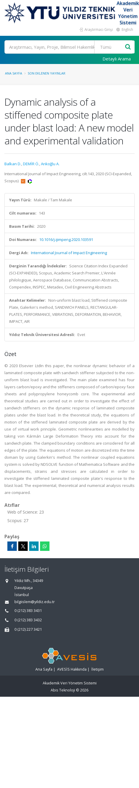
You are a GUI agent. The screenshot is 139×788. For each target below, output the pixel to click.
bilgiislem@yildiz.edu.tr (34, 601)
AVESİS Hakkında (72, 669)
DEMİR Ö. (31, 163)
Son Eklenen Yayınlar (46, 73)
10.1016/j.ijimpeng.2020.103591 (66, 239)
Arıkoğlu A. (50, 163)
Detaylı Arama (116, 59)
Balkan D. (12, 163)
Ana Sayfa (13, 73)
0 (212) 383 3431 (28, 610)
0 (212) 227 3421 (28, 629)
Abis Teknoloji (63, 690)
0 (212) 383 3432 (28, 619)
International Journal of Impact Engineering (69, 252)
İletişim (97, 669)
